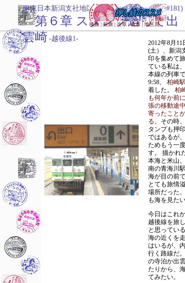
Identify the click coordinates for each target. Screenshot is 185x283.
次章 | (123, 24)
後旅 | (95, 24)
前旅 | (109, 24)
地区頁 (151, 24)
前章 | (136, 24)
